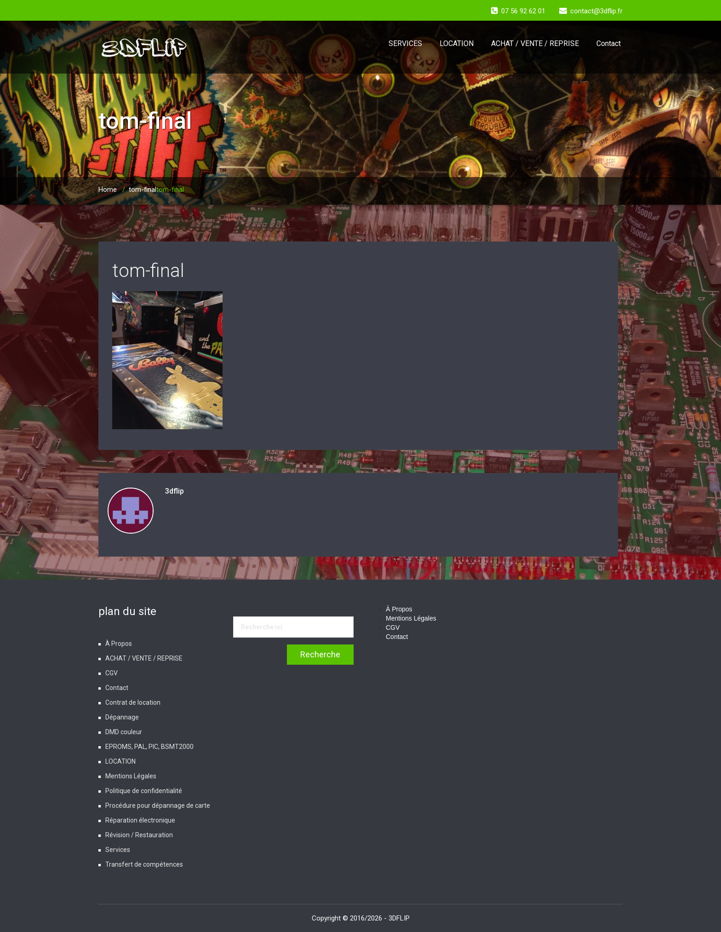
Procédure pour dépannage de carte (157, 805)
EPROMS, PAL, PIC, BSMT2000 (149, 746)
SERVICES (405, 43)
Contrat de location (132, 702)
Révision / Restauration (139, 835)
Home (107, 189)
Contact (608, 43)
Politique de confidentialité (143, 790)
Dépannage (122, 717)
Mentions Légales (130, 776)
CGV (111, 673)
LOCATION (457, 43)
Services (117, 849)
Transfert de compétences (144, 864)
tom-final (142, 189)
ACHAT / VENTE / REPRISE (535, 43)
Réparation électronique (140, 820)
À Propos (118, 643)
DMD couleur (123, 732)
